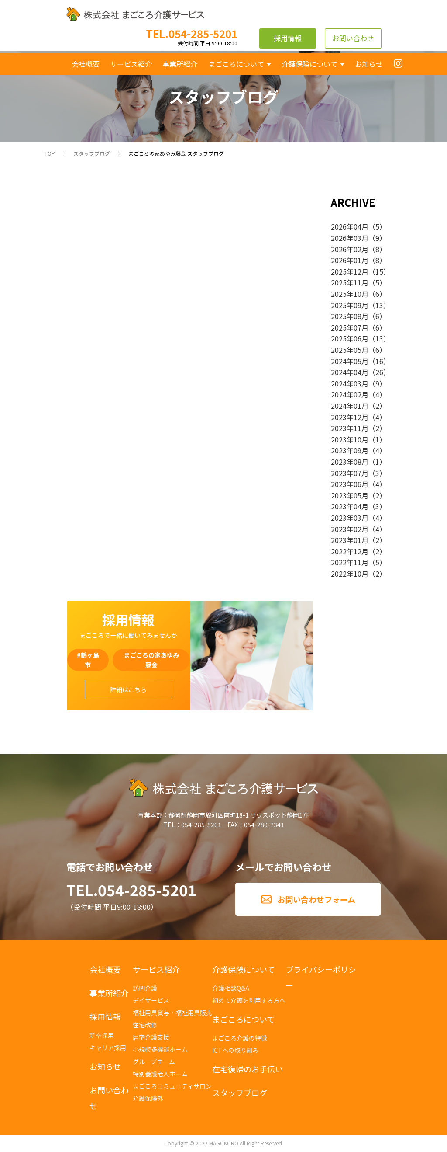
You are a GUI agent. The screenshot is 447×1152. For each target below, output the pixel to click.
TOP (50, 153)
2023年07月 (349, 473)
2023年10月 (349, 439)
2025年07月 (349, 327)
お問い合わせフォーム (316, 899)
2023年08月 (349, 461)
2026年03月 (349, 238)
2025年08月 (349, 316)
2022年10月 (349, 573)
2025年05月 (349, 350)
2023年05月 (349, 495)
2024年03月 (349, 383)
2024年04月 (349, 372)
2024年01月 (349, 405)
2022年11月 (349, 562)
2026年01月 (349, 260)
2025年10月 (349, 294)
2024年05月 (349, 361)
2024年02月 (349, 394)
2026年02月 (349, 249)
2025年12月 (349, 271)
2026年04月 (349, 226)
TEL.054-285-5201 (131, 890)
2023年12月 (349, 417)
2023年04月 (349, 506)
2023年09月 (349, 450)
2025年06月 (349, 338)
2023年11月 (349, 428)
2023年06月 (349, 484)
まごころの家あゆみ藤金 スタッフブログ (176, 153)
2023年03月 (349, 517)
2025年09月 (349, 305)
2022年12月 (349, 551)
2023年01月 (349, 540)
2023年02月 (349, 529)
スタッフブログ (91, 153)
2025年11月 (349, 282)
